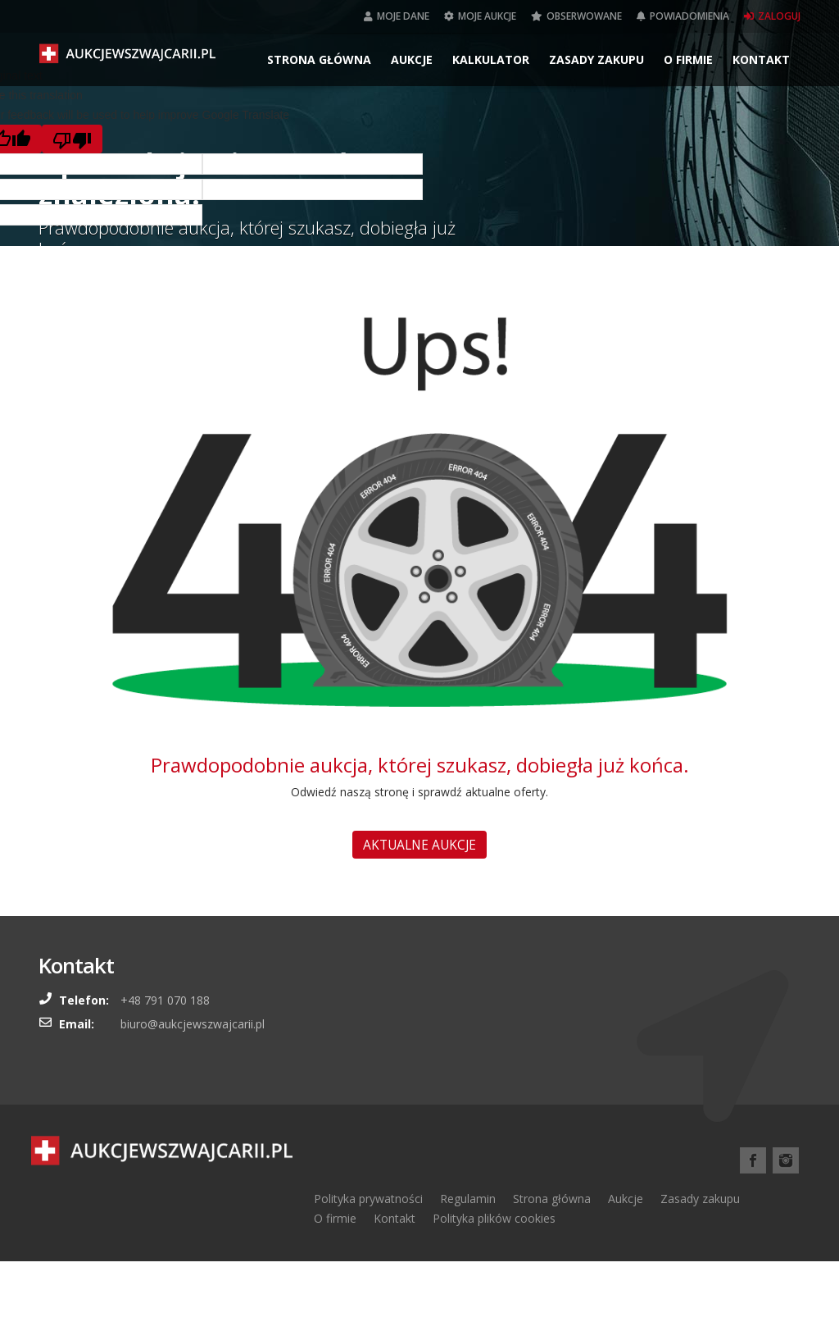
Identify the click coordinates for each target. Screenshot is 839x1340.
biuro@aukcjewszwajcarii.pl (192, 1024)
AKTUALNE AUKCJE (419, 845)
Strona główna (319, 59)
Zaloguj (772, 16)
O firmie (688, 59)
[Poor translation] (72, 139)
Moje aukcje (480, 16)
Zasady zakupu (596, 59)
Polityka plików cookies (494, 1218)
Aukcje (412, 59)
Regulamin (468, 1198)
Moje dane (396, 16)
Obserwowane (576, 16)
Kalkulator (490, 59)
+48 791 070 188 (165, 1000)
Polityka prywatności (368, 1198)
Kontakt (761, 59)
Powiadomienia (683, 16)
